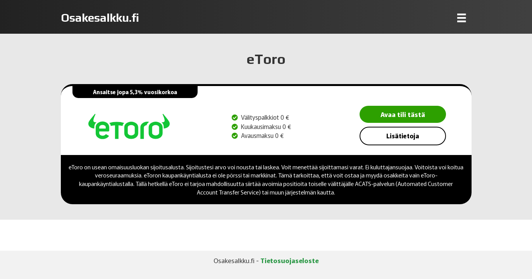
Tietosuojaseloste (289, 260)
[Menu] (461, 18)
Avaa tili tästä (402, 114)
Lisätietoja (402, 135)
